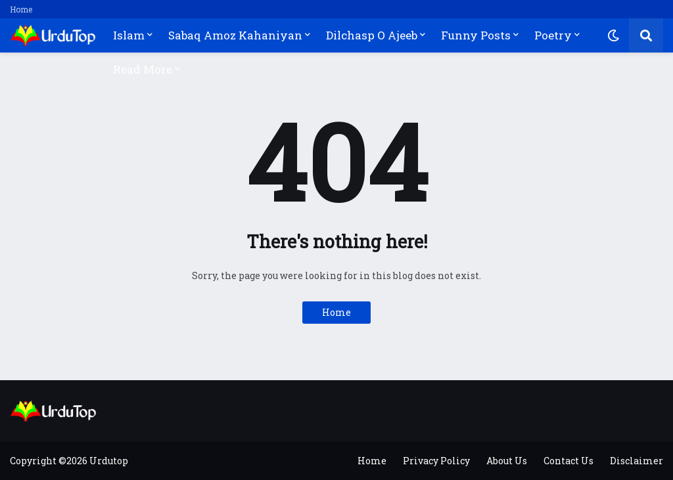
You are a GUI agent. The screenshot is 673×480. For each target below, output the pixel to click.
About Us (506, 460)
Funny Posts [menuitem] (476, 35)
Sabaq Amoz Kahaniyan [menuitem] (235, 35)
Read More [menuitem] (142, 69)
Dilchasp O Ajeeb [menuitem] (371, 35)
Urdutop (108, 460)
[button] (613, 35)
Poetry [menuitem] (553, 35)
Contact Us (568, 460)
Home (21, 9)
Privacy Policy (436, 460)
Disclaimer (636, 460)
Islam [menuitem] (129, 35)
